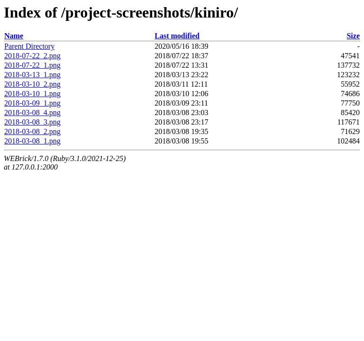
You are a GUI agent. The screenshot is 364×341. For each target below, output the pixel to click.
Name (13, 36)
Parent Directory (29, 46)
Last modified (177, 36)
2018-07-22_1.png (32, 65)
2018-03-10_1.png (32, 94)
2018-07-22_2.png (32, 56)
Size (353, 36)
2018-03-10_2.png (32, 84)
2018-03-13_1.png (32, 75)
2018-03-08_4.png (32, 112)
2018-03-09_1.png (32, 103)
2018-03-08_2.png (32, 131)
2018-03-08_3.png (32, 122)
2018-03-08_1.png (32, 141)
